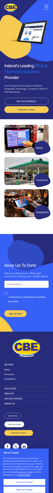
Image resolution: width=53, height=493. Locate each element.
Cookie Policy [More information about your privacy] (24, 481)
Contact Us (13, 415)
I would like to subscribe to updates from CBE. (27, 299)
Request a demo (26, 109)
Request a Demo (18, 433)
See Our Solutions (26, 101)
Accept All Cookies (24, 488)
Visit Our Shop (14, 424)
